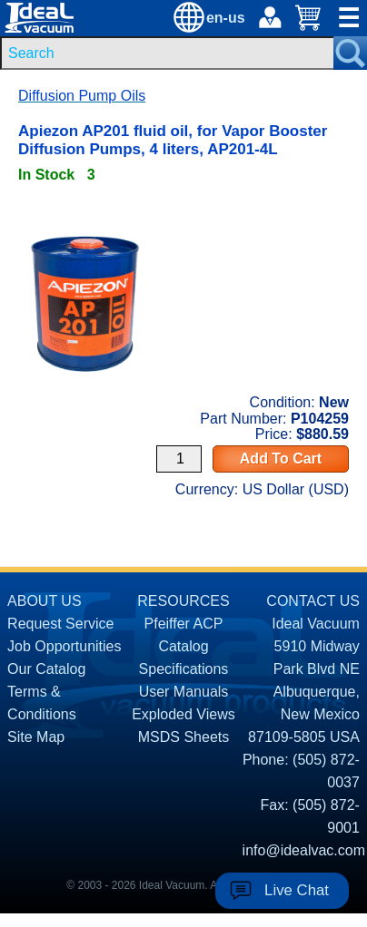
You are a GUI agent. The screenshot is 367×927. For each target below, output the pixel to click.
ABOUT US (44, 601)
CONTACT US (313, 601)
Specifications (184, 669)
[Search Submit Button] (350, 53)
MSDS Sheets (183, 737)
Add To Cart (281, 458)
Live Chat (296, 890)
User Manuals (184, 691)
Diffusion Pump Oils (81, 95)
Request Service (60, 623)
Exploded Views (183, 714)
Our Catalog (46, 669)
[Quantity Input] (179, 459)
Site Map (35, 737)
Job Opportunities (64, 646)
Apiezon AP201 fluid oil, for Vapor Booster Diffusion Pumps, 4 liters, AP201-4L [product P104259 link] (172, 140)
